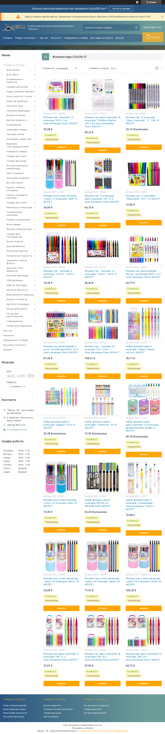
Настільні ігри (15, 105)
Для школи (13, 69)
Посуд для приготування (14, 315)
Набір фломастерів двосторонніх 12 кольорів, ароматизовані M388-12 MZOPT (142, 426)
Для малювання (16, 246)
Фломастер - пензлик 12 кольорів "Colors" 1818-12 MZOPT (101, 274)
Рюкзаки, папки (15, 134)
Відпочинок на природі (20, 294)
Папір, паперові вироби (20, 91)
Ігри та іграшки (15, 173)
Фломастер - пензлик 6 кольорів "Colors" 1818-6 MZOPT (59, 274)
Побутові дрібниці (17, 101)
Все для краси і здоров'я (96, 705)
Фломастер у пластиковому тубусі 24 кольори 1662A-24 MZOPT (102, 581)
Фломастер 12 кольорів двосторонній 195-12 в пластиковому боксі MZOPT (102, 198)
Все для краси (15, 182)
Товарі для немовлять (19, 325)
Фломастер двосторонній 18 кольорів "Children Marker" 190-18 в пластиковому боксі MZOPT (102, 122)
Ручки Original (15, 241)
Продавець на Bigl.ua (82, 727)
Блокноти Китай (16, 115)
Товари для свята (17, 202)
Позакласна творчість (19, 255)
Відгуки (120, 37)
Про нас (44, 37)
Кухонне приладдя (18, 275)
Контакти (8, 335)
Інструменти (14, 124)
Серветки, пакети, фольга (17, 262)
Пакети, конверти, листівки (17, 196)
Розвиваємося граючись (15, 81)
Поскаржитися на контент (90, 730)
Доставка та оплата (101, 37)
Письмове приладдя (13, 716)
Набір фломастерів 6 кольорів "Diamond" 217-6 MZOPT (101, 424)
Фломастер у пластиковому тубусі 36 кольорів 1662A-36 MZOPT (143, 581)
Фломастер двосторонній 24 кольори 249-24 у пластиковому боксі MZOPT (143, 656)
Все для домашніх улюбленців (17, 167)
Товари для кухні (17, 156)
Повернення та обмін (76, 37)
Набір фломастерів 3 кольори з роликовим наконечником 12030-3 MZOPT (140, 505)
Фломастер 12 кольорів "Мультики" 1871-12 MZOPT (143, 197)
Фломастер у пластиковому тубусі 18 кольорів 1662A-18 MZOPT (61, 581)
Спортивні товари (17, 129)
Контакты (56, 37)
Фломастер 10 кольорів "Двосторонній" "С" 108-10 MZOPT (142, 120)
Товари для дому (17, 160)
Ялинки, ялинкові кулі (19, 229)
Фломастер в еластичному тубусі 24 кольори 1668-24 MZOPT (60, 503)
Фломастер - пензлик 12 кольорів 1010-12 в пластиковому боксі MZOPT (61, 120)
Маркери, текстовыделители (18, 145)
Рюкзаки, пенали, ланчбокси (58, 709)
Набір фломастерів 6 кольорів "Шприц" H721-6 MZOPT (59, 424)
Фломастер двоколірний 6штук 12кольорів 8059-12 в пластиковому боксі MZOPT (143, 274)
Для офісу (13, 74)
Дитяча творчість (17, 120)
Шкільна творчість (17, 289)
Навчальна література (19, 207)
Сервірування (15, 321)
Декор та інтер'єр (17, 299)
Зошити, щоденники (18, 219)
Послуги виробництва (95, 712)
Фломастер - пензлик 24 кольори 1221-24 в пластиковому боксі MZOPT (102, 349)
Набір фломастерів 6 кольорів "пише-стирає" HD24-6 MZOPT (140, 349)
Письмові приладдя (18, 110)
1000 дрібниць (15, 280)
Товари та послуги (25, 37)
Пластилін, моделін (18, 177)
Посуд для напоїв (17, 308)
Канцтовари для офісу (14, 709)
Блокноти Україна (17, 250)
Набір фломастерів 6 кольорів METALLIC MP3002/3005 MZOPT (98, 503)
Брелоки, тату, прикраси (15, 269)
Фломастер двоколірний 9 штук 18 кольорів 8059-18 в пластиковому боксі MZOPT (61, 349)
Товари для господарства (14, 235)
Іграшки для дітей (17, 86)
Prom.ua (98, 725)
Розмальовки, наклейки (15, 213)
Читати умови (121, 8)
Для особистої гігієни (19, 96)
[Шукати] (136, 27)
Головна (7, 37)
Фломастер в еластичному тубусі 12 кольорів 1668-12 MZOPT (60, 198)
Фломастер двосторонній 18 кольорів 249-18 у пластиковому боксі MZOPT (102, 656)
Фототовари (14, 224)
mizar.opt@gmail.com (17, 429)
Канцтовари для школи (15, 712)
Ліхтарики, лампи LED (19, 139)
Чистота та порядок (18, 304)
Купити (61, 147)
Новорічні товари (17, 151)
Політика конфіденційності (116, 730)
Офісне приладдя (17, 285)
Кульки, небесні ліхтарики (16, 189)
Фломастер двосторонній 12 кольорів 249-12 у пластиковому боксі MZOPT (61, 656)
